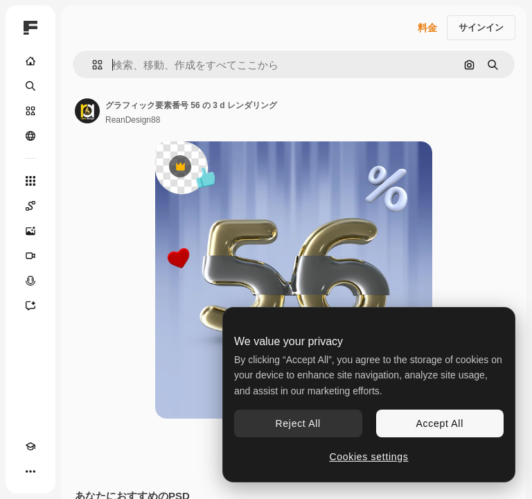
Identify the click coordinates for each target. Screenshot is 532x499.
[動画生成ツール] (30, 256)
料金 (427, 27)
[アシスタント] (30, 306)
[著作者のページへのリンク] (87, 110)
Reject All (298, 423)
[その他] (30, 471)
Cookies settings (369, 456)
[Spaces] (30, 206)
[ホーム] (30, 61)
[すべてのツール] (30, 181)
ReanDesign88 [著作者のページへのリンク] (132, 120)
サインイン (481, 27)
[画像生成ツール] (30, 231)
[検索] (30, 86)
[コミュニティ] (30, 136)
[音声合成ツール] (30, 281)
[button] (92, 65)
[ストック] (30, 111)
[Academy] (30, 446)
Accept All (439, 423)
